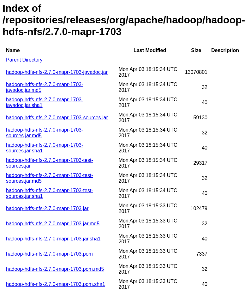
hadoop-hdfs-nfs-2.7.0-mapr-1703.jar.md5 (52, 223)
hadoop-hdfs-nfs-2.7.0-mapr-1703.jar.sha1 (53, 238)
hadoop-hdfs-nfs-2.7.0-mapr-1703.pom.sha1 (55, 284)
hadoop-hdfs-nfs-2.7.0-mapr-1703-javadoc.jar (57, 72)
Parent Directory (24, 59)
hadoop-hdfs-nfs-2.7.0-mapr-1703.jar (47, 208)
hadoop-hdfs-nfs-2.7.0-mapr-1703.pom (49, 254)
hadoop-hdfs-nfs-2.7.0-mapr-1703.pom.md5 (55, 269)
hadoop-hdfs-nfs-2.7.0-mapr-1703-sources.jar (57, 117)
